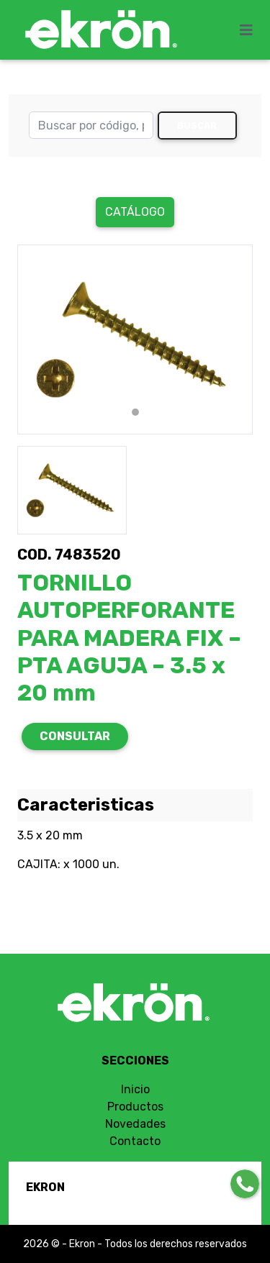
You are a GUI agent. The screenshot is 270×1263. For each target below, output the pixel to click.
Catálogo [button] (135, 212)
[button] (35, 339)
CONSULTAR (75, 736)
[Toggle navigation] (250, 30)
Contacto (135, 1141)
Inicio (135, 1089)
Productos (135, 1106)
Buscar (197, 125)
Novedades (135, 1124)
